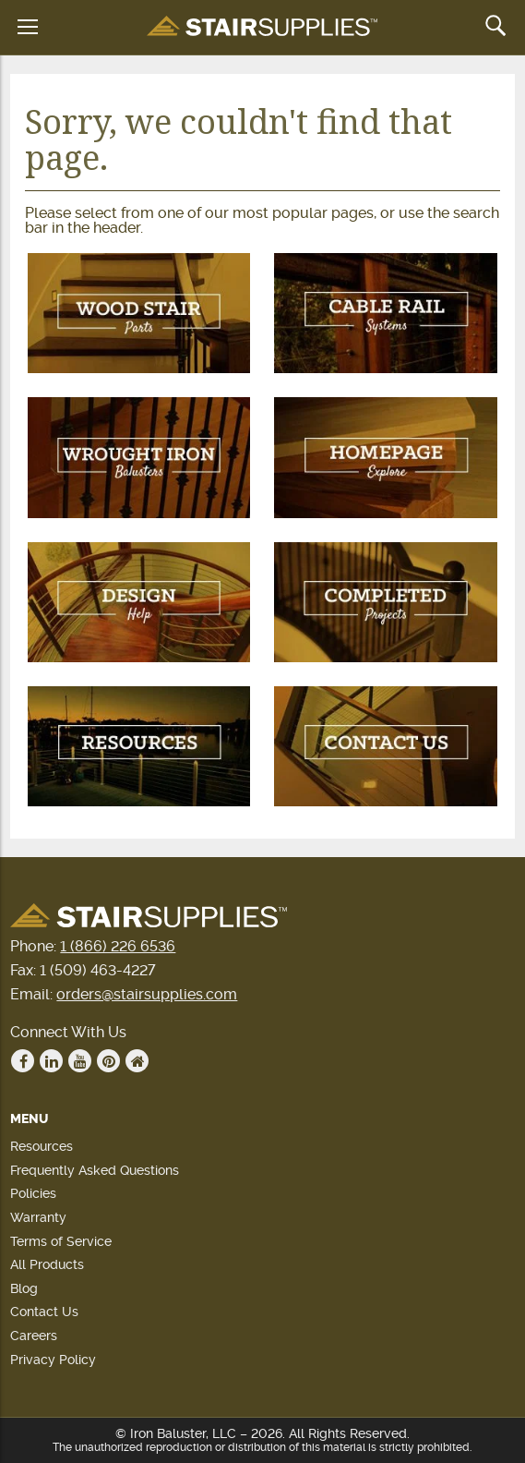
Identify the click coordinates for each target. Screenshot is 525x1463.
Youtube (80, 1061)
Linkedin (51, 1061)
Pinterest (108, 1061)
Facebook (23, 1061)
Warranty (38, 1217)
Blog (24, 1288)
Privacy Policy (53, 1359)
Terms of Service (61, 1241)
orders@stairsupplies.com (146, 994)
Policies (33, 1193)
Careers (33, 1335)
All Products (47, 1264)
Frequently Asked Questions (94, 1170)
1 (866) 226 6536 (117, 946)
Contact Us (44, 1311)
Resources (41, 1146)
